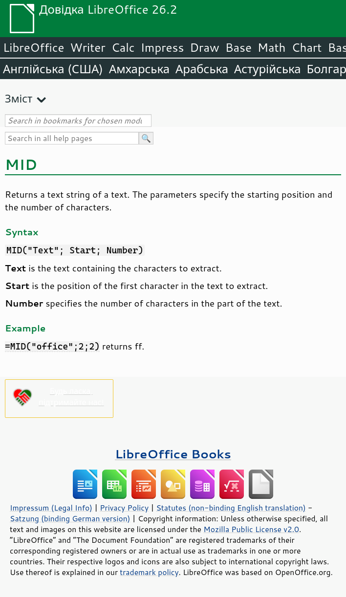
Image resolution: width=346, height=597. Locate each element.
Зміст (18, 98)
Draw (204, 47)
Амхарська (139, 69)
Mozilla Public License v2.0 (251, 529)
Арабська (201, 69)
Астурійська (267, 69)
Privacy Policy (124, 507)
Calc (123, 47)
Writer (87, 47)
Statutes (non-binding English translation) (230, 507)
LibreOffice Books (173, 453)
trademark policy (149, 572)
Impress (162, 47)
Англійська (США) (53, 69)
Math (272, 47)
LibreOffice (33, 47)
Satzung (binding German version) (70, 518)
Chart (306, 47)
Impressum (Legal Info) (51, 507)
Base (238, 47)
